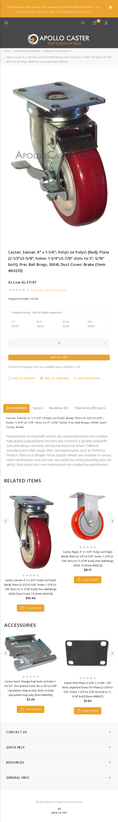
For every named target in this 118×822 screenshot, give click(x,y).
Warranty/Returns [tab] (90, 408)
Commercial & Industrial (27, 51)
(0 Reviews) (34, 290)
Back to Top (59, 813)
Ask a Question (86, 378)
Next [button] (108, 156)
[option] (59, 156)
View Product (33, 608)
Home (7, 51)
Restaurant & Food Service (57, 51)
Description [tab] (16, 408)
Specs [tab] (38, 408)
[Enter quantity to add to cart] (59, 343)
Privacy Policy (73, 802)
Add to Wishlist (22, 378)
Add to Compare (54, 378)
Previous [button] (10, 156)
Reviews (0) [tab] (59, 408)
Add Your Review (55, 290)
